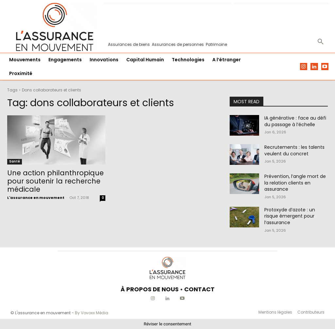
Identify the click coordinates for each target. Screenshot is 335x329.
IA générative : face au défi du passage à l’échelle (295, 121)
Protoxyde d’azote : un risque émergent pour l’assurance (289, 216)
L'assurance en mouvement (35, 197)
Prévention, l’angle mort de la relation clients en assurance (295, 182)
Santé (14, 161)
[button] (320, 42)
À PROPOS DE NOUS (150, 289)
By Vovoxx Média (91, 313)
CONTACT (199, 289)
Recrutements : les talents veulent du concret (294, 150)
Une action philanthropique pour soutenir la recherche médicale (55, 181)
